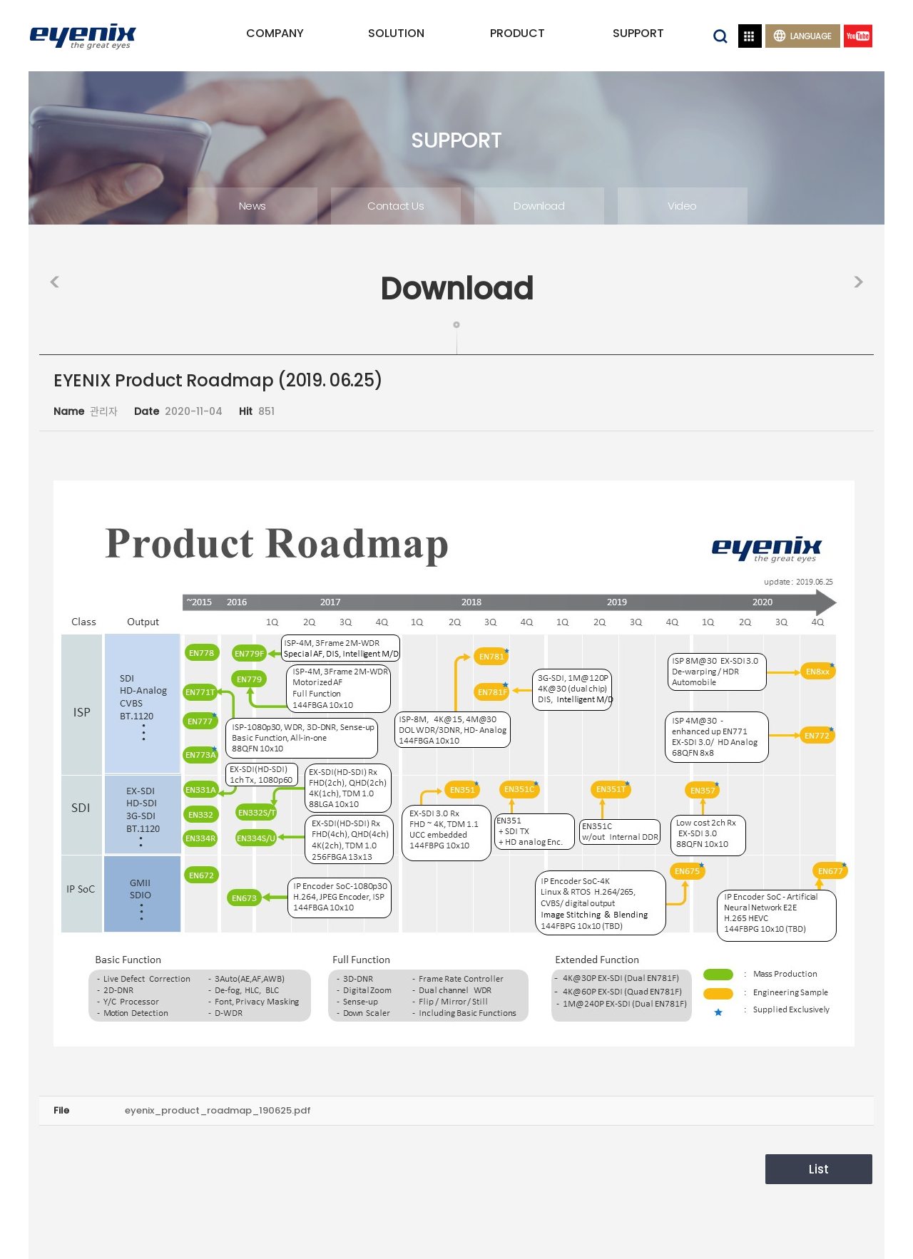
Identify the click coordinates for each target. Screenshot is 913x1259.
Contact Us (395, 205)
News (252, 205)
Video (682, 205)
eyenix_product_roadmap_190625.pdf (218, 1110)
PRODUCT (517, 33)
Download (539, 205)
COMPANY (275, 33)
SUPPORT (638, 33)
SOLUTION (396, 33)
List (819, 1169)
